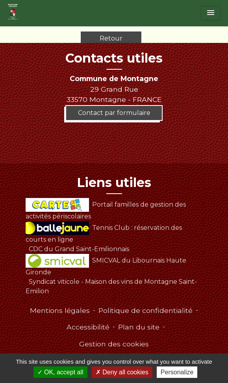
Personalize (177, 372)
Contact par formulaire (114, 113)
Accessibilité (88, 327)
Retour (111, 38)
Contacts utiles (114, 58)
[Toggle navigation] (211, 13)
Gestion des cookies (114, 344)
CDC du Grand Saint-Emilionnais (79, 249)
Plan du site (138, 327)
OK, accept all (60, 372)
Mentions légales (60, 310)
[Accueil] (13, 12)
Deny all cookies (122, 372)
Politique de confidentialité (145, 310)
